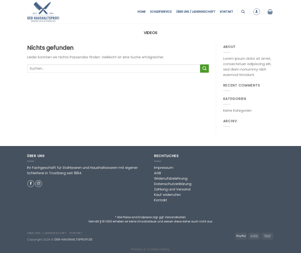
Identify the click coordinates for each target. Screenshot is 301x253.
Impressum (163, 167)
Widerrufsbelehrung (170, 178)
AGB (157, 173)
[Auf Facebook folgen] (30, 183)
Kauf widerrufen (167, 194)
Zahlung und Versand (172, 189)
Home (142, 12)
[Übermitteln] (204, 68)
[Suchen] (243, 11)
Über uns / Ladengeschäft (195, 12)
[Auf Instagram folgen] (38, 183)
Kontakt (226, 12)
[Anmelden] (256, 11)
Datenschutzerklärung (172, 184)
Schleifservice (161, 12)
